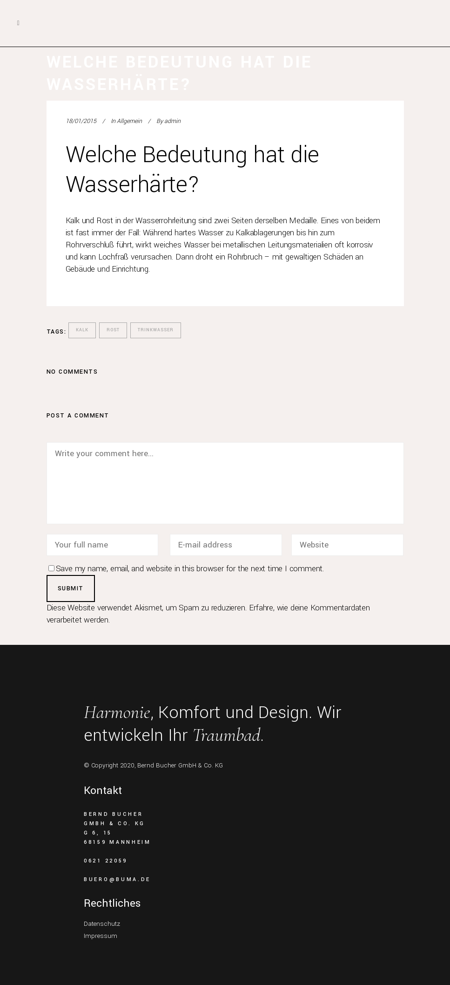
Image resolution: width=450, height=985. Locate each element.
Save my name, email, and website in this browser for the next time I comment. (190, 569)
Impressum (100, 935)
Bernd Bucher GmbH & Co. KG (180, 765)
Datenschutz (102, 923)
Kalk (82, 330)
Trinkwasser (156, 330)
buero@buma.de (117, 879)
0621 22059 (106, 860)
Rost (113, 330)
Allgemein (129, 121)
